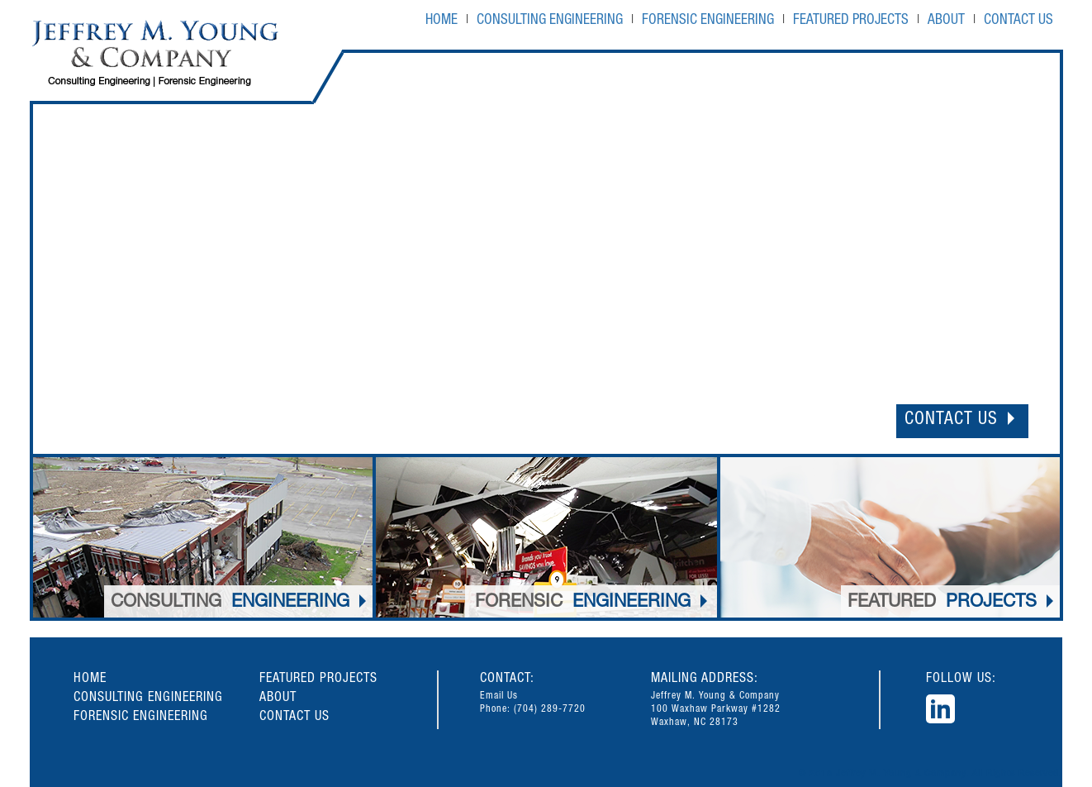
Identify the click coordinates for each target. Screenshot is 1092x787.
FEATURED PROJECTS (851, 21)
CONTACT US (1018, 21)
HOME (441, 21)
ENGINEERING (238, 603)
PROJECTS (950, 603)
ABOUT (946, 21)
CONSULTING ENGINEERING (550, 21)
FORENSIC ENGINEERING (708, 21)
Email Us (499, 696)
